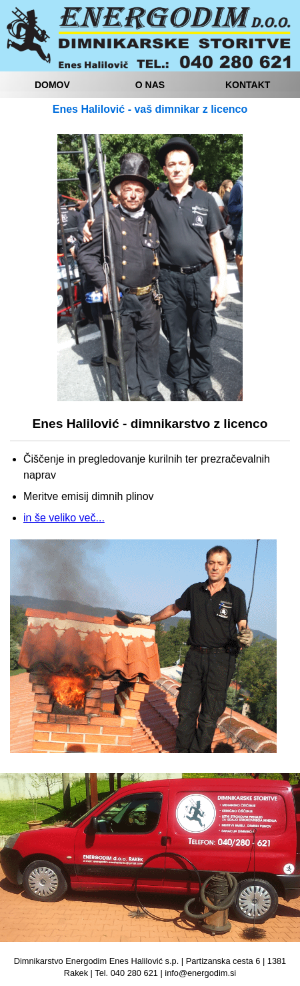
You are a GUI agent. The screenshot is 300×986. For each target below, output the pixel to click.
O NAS (150, 84)
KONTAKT (247, 84)
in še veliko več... (64, 517)
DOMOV (52, 84)
